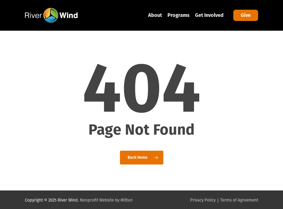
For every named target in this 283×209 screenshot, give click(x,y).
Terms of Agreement (239, 200)
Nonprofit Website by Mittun (106, 200)
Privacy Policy (203, 200)
